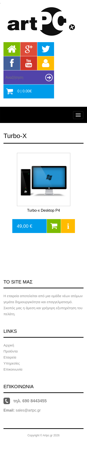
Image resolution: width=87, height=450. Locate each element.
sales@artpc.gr (28, 410)
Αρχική (8, 345)
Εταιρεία (9, 357)
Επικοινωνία (12, 369)
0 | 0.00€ (24, 91)
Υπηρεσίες (11, 363)
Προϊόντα (10, 351)
